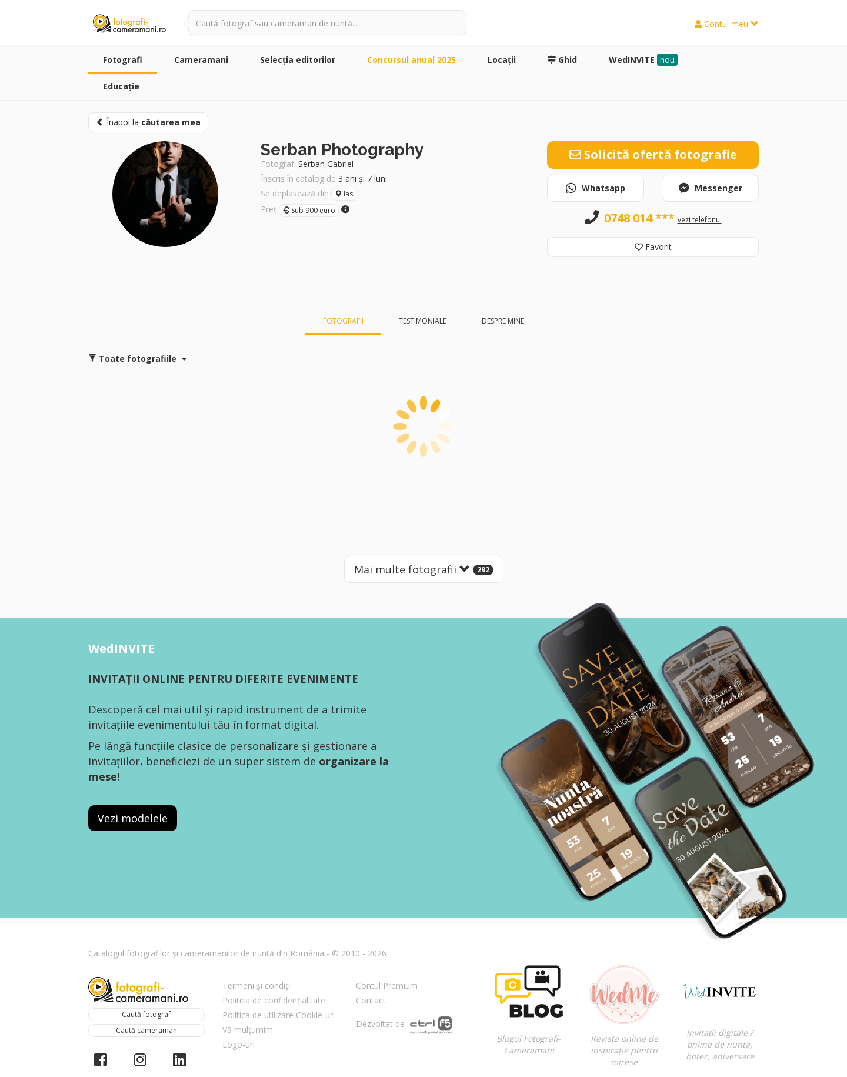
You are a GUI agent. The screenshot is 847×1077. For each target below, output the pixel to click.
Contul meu (727, 23)
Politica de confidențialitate (273, 1000)
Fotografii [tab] (343, 321)
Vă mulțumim (247, 1029)
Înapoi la (148, 122)
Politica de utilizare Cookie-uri (278, 1015)
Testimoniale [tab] (422, 321)
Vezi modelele (133, 818)
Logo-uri (238, 1044)
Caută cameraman (146, 1030)
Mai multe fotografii (423, 569)
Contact (371, 1000)
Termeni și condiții (257, 985)
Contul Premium (387, 985)
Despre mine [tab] (503, 321)
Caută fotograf (146, 1014)
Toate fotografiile (137, 358)
